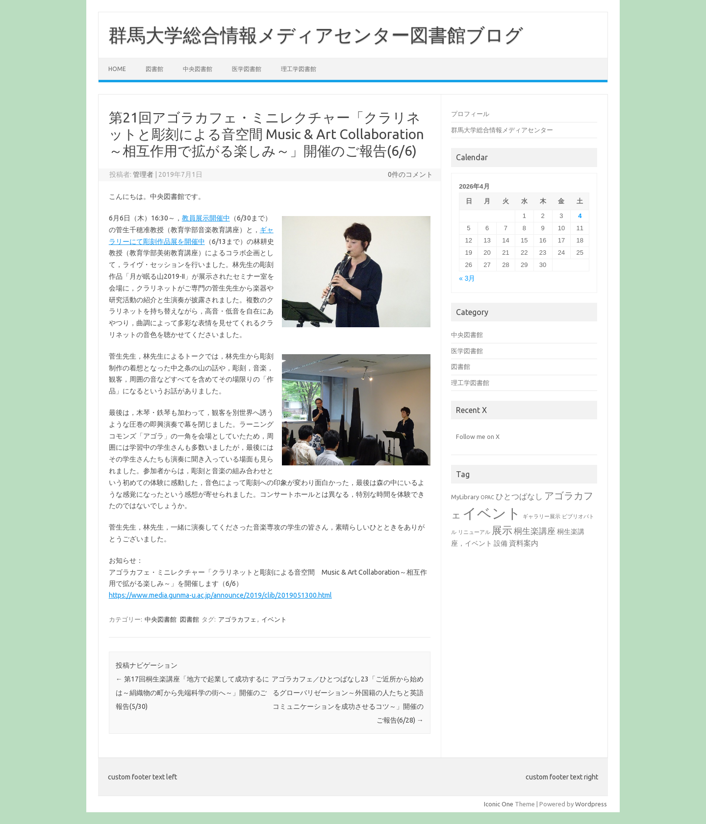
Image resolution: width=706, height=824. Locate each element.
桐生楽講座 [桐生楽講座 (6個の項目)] (534, 530)
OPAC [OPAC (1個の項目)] (487, 497)
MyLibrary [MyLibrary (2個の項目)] (465, 496)
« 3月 (467, 278)
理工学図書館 (298, 69)
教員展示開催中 (206, 218)
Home (117, 69)
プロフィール (470, 113)
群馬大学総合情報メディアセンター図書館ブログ (315, 34)
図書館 (154, 69)
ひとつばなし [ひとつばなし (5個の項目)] (519, 496)
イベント (274, 619)
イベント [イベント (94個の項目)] (491, 513)
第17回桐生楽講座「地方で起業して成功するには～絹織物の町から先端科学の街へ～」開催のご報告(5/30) (192, 692)
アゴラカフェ (237, 619)
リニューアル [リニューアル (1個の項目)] (474, 532)
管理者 (143, 174)
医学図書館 (246, 69)
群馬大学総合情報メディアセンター (502, 129)
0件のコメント (410, 174)
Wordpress (591, 803)
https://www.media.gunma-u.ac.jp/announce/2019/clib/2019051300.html (220, 595)
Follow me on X (478, 436)
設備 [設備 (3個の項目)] (500, 543)
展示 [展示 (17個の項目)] (502, 530)
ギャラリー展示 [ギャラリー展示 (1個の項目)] (541, 516)
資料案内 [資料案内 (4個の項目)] (523, 543)
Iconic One (498, 803)
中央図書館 (197, 69)
